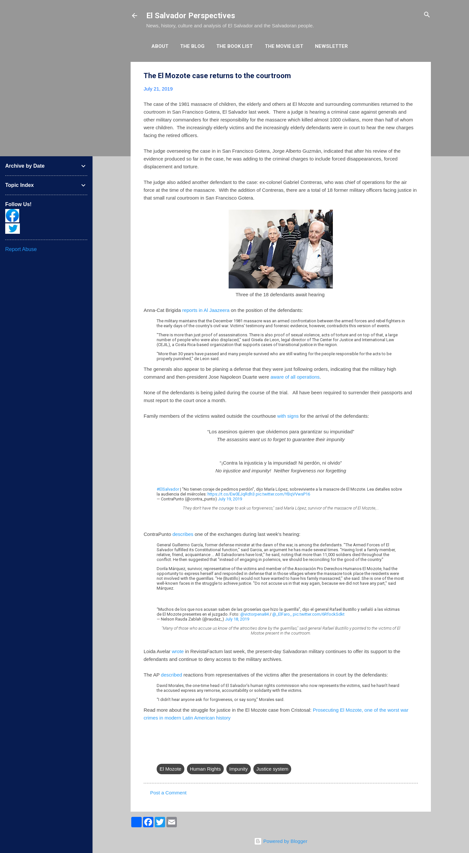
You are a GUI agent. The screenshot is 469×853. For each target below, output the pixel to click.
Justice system (272, 769)
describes (182, 534)
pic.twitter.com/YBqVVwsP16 (283, 494)
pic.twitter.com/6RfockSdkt (319, 614)
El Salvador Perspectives (190, 15)
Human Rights (205, 769)
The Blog (192, 46)
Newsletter (331, 46)
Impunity (238, 769)
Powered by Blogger (280, 841)
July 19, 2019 (230, 498)
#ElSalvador (168, 489)
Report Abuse (21, 249)
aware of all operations (295, 377)
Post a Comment (168, 792)
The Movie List (284, 46)
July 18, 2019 (237, 619)
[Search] (427, 15)
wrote (178, 651)
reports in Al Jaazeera (205, 310)
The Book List (234, 46)
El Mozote (170, 769)
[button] (414, 76)
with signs (288, 416)
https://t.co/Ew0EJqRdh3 (231, 494)
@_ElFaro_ (282, 614)
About (159, 46)
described (171, 675)
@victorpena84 (254, 614)
